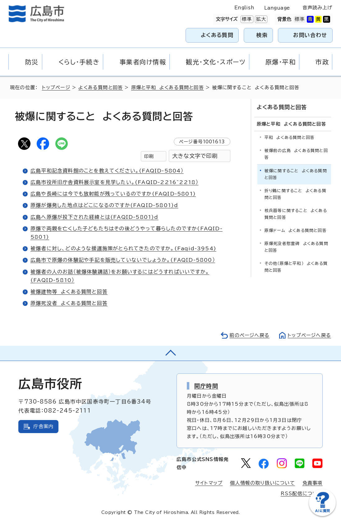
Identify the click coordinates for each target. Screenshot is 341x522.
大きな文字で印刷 (195, 156)
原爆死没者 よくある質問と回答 (69, 303)
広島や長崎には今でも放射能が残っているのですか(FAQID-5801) (113, 193)
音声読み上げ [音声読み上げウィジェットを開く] (317, 7)
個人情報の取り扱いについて (262, 483)
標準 (246, 19)
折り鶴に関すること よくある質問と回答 (295, 194)
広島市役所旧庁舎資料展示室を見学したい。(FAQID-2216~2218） (114, 182)
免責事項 (312, 483)
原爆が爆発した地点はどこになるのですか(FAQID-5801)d (104, 205)
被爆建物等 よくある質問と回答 (69, 291)
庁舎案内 (43, 426)
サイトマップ (209, 483)
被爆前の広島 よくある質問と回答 (296, 154)
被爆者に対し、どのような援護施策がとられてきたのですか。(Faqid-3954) (123, 248)
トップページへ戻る (309, 335)
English (244, 7)
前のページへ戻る (249, 335)
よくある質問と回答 (100, 87)
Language (277, 8)
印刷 (149, 156)
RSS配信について (302, 493)
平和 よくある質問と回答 (290, 138)
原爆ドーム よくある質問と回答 (296, 231)
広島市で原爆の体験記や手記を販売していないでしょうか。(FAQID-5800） (122, 259)
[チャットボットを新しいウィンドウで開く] (322, 514)
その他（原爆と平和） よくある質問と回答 (296, 266)
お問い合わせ (310, 35)
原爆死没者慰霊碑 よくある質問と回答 (296, 247)
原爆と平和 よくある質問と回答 (167, 87)
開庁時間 (206, 386)
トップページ (56, 87)
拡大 (260, 19)
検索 (262, 35)
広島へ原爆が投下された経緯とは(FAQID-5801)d (94, 217)
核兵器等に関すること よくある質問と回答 (296, 214)
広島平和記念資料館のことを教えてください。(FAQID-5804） (107, 170)
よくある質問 (217, 35)
